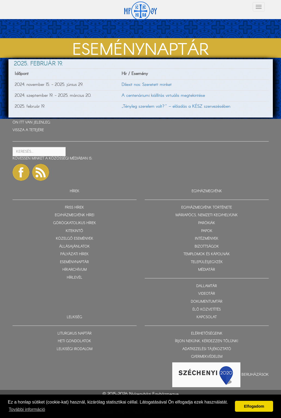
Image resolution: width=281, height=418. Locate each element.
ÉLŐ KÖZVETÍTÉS (206, 309)
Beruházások (255, 374)
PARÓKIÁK (206, 223)
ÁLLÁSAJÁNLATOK (74, 246)
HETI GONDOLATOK (74, 341)
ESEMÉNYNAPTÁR (74, 262)
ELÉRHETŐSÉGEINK (206, 333)
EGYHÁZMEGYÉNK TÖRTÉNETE (206, 207)
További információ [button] (27, 409)
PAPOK (206, 231)
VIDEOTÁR (206, 293)
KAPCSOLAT (207, 317)
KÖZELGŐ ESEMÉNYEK (74, 238)
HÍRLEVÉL (74, 277)
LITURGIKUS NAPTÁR (75, 333)
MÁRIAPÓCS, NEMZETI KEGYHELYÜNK (207, 215)
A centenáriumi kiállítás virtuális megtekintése (163, 95)
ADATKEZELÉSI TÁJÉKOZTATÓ (206, 349)
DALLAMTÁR (206, 286)
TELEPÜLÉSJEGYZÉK (207, 262)
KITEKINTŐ (74, 231)
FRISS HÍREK (74, 207)
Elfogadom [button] (254, 406)
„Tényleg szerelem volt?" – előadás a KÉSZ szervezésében (176, 106)
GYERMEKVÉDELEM (206, 356)
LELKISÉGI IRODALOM (74, 349)
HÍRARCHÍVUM (74, 269)
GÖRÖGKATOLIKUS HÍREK (74, 223)
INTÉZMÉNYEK (206, 238)
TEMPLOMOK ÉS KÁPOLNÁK (206, 254)
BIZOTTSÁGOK (207, 246)
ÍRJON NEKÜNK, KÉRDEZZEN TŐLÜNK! (206, 341)
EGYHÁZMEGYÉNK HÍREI (74, 215)
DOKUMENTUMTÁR (206, 301)
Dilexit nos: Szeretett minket (147, 85)
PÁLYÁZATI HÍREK (74, 254)
